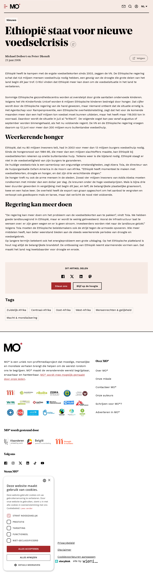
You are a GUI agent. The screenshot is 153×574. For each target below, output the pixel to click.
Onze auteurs (104, 395)
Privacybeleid (66, 542)
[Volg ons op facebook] (5, 463)
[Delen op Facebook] (63, 276)
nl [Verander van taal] (144, 6)
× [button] (49, 480)
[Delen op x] (72, 276)
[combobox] (44, 480)
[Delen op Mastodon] (90, 276)
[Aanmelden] (136, 6)
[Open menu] (5, 6)
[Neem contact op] (123, 6)
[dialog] (28, 523)
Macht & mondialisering (22, 317)
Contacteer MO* (106, 387)
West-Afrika (83, 310)
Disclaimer (64, 549)
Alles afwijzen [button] (28, 557)
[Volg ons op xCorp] (20, 463)
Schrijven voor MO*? (109, 403)
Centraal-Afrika (41, 310)
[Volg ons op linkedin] (27, 463)
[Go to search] (130, 6)
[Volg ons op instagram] (13, 463)
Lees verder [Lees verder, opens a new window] (27, 508)
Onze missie (103, 378)
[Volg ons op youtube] (42, 463)
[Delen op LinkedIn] (81, 276)
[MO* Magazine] (15, 6)
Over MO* (102, 370)
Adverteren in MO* (108, 412)
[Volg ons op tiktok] (35, 463)
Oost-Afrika (63, 310)
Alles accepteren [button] (28, 548)
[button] (28, 565)
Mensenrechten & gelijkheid (114, 310)
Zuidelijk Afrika (16, 310)
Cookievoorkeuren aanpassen (76, 556)
